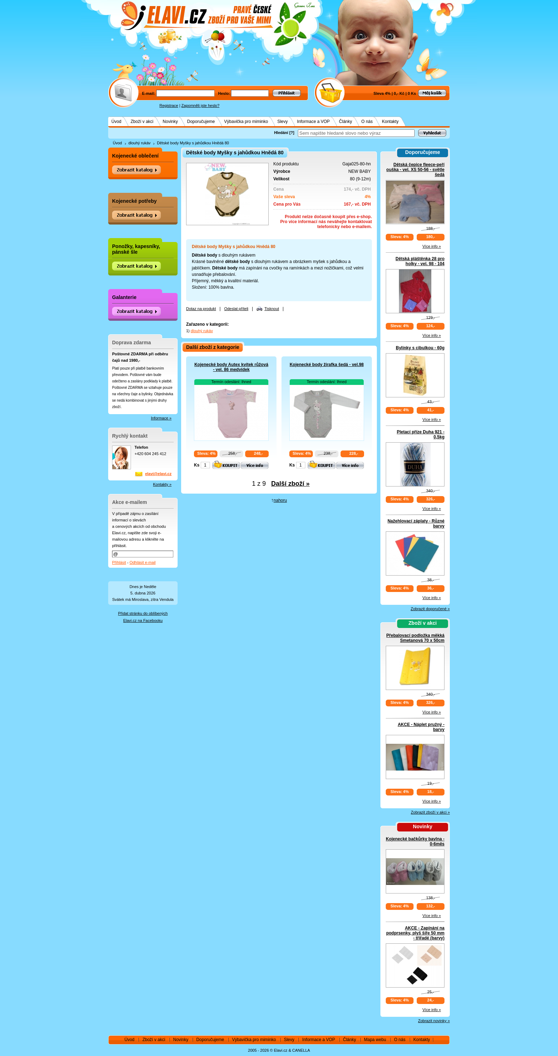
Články (345, 121)
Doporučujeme (201, 121)
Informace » (161, 418)
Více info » (431, 246)
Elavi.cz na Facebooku (143, 620)
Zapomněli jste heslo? (200, 105)
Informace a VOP (313, 121)
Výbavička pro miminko (246, 121)
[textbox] (356, 133)
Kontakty (390, 121)
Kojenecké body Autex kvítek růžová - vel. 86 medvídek (231, 367)
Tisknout (271, 309)
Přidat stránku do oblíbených (143, 613)
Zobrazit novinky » (434, 1021)
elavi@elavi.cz (158, 474)
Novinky (170, 121)
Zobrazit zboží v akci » (430, 812)
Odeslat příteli (236, 309)
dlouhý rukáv (139, 143)
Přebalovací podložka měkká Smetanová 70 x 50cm (415, 638)
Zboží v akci (142, 121)
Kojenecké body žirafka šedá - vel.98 (327, 364)
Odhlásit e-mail (143, 562)
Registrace (168, 105)
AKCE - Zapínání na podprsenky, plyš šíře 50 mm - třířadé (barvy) (415, 933)
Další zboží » (290, 483)
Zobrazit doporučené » (430, 609)
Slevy (282, 121)
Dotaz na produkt (201, 309)
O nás (367, 121)
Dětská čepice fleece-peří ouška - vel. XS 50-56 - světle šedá (415, 169)
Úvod (116, 121)
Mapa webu (375, 1039)
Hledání (281, 132)
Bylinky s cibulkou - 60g (420, 347)
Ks (196, 465)
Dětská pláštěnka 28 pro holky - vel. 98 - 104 (420, 261)
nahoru (280, 500)
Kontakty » (162, 484)
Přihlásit (119, 562)
